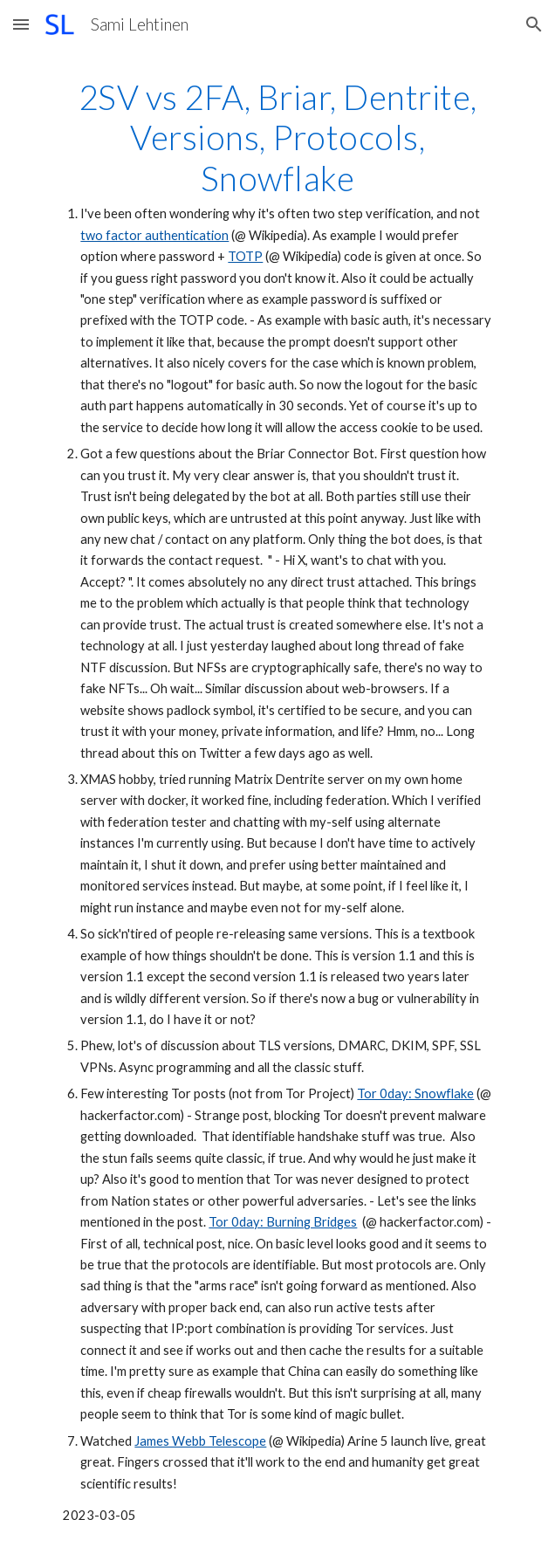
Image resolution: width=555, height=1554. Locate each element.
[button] (21, 24)
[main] (277, 801)
